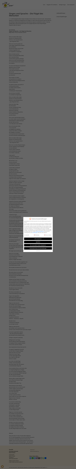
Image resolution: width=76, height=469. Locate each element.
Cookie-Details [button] (38, 250)
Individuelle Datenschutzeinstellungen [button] (38, 248)
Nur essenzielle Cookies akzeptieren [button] (38, 245)
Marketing (36, 235)
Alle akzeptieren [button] (38, 238)
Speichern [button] (38, 242)
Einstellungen (35, 232)
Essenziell (26, 235)
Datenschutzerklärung (40, 231)
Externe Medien (47, 235)
